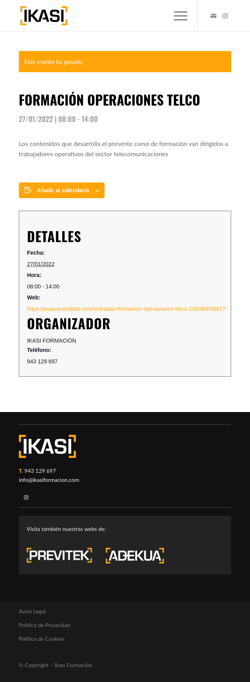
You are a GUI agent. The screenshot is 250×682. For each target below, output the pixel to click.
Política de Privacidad (44, 625)
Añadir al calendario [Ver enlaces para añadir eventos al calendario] (63, 190)
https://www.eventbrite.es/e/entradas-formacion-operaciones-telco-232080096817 (126, 309)
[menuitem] (177, 15)
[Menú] (177, 15)
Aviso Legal (32, 611)
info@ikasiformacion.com (49, 479)
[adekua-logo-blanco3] (135, 555)
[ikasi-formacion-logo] (104, 15)
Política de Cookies (41, 638)
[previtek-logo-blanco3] (63, 557)
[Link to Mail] (213, 16)
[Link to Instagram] (225, 16)
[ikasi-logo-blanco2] (47, 446)
